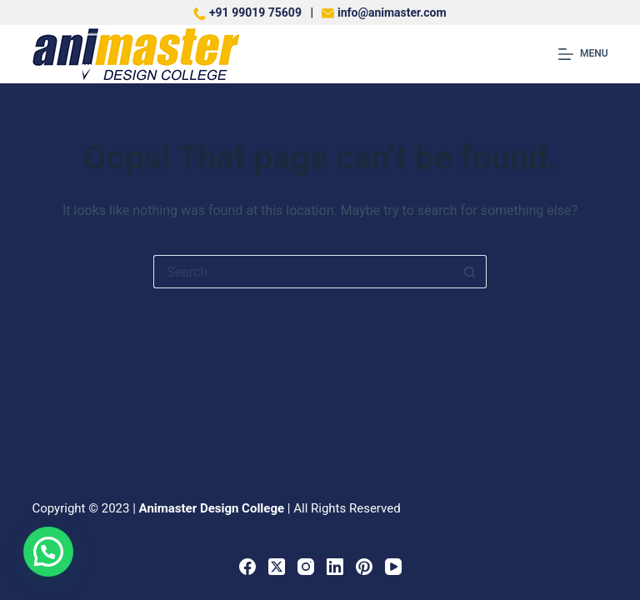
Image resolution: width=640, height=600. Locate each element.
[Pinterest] (364, 566)
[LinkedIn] (335, 566)
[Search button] (470, 271)
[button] (48, 552)
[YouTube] (393, 566)
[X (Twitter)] (276, 566)
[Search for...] (303, 271)
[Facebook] (247, 566)
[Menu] (583, 54)
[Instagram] (306, 566)
